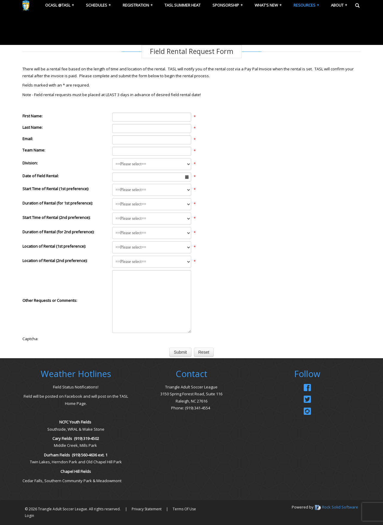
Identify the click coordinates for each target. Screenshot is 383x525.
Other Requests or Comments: (49, 300)
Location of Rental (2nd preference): (54, 260)
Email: (27, 138)
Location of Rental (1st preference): (54, 246)
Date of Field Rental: (40, 175)
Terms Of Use (184, 509)
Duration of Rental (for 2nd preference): (58, 231)
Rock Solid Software (340, 507)
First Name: (32, 116)
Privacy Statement (147, 509)
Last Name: (32, 127)
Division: (30, 163)
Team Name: (33, 150)
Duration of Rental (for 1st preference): (57, 203)
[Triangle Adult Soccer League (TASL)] (25, 5)
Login (29, 515)
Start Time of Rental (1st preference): (55, 188)
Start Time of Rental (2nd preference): (56, 217)
